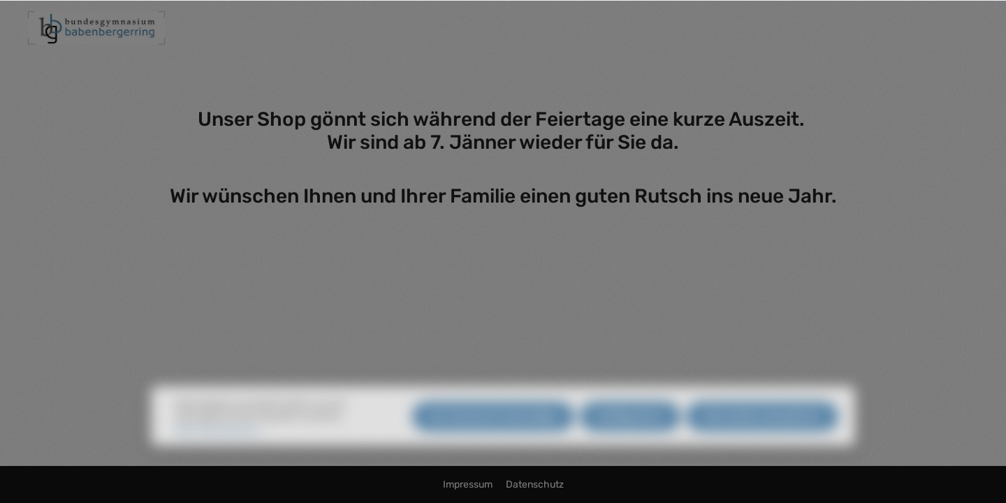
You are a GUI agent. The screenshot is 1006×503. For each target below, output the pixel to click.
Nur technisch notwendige (493, 431)
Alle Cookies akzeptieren (762, 431)
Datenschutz (535, 484)
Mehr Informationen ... (219, 443)
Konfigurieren (630, 431)
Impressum (469, 484)
